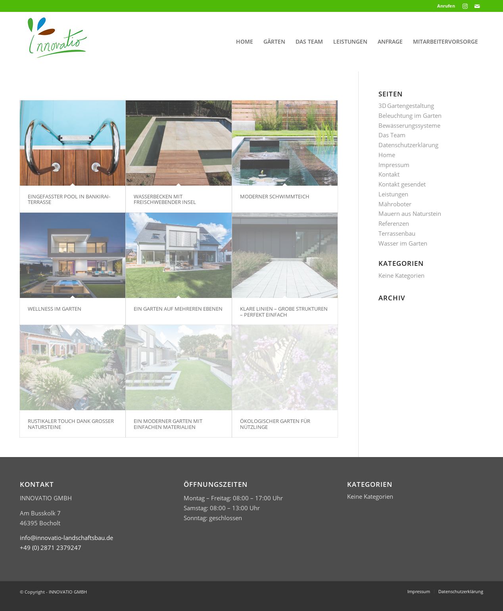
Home (386, 155)
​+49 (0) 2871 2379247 (50, 547)
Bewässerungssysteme (409, 125)
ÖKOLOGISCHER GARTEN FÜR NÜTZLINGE (275, 423)
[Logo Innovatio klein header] (57, 41)
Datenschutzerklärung (408, 145)
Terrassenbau (396, 233)
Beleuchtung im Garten (410, 115)
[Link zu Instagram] (465, 6)
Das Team (391, 135)
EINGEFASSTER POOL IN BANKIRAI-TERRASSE (69, 199)
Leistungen (393, 194)
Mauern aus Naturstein (409, 213)
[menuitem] (444, 6)
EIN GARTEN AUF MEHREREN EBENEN (178, 308)
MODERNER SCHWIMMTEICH (274, 196)
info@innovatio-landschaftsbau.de (66, 538)
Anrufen (446, 6)
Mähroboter (394, 204)
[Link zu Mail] (477, 6)
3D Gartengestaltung (406, 106)
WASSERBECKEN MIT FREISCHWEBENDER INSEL (165, 199)
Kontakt (388, 174)
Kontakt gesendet (402, 184)
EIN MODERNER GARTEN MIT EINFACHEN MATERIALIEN (168, 423)
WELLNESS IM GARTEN (54, 308)
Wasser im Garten (402, 243)
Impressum (393, 165)
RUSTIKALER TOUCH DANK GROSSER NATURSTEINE (71, 423)
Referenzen (393, 223)
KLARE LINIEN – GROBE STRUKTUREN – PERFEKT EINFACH (284, 311)
